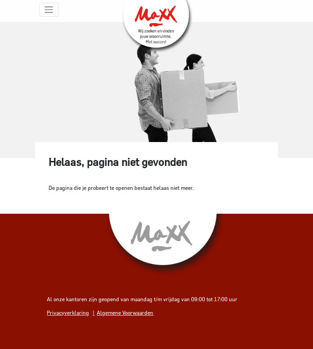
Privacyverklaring (68, 312)
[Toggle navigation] (48, 10)
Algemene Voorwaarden (125, 312)
